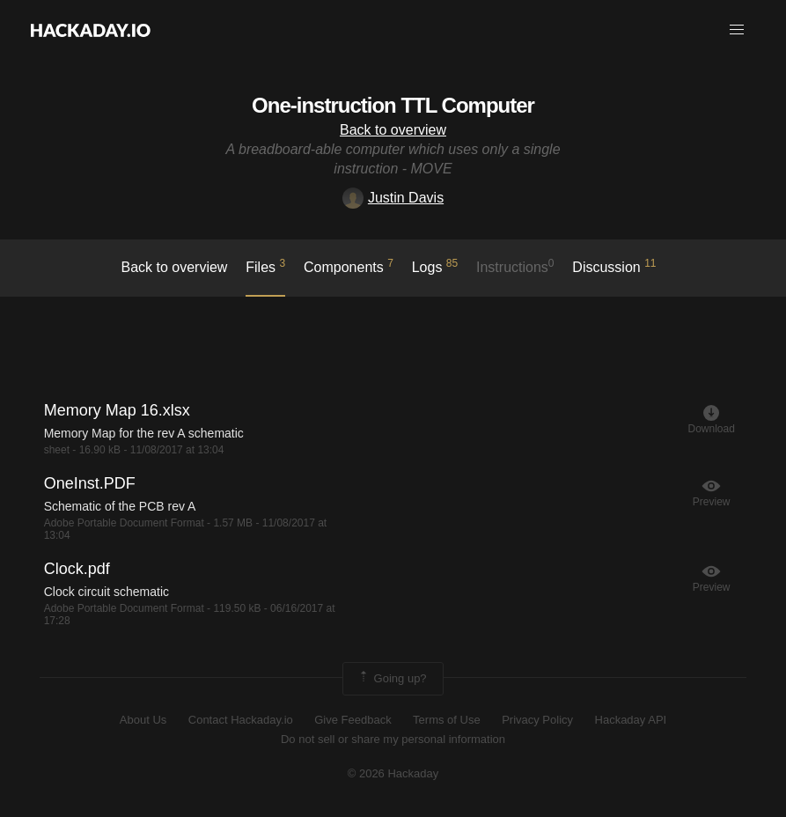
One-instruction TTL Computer (393, 105)
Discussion (614, 266)
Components (348, 266)
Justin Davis (393, 197)
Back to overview (393, 129)
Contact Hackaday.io (240, 719)
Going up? (391, 678)
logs (435, 266)
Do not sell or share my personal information (393, 739)
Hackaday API (631, 719)
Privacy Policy (537, 719)
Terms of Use (447, 719)
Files (265, 266)
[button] (737, 30)
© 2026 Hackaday (393, 773)
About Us (143, 719)
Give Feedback (352, 719)
